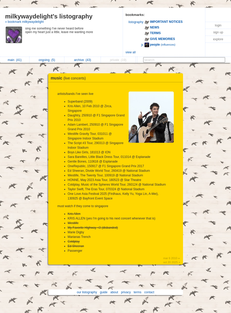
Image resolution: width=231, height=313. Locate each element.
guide (103, 292)
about (114, 292)
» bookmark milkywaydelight (24, 22)
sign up (218, 32)
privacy (126, 292)
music (70, 78)
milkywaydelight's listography (48, 16)
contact (149, 292)
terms (137, 292)
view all (131, 52)
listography (136, 22)
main (15, 60)
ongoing (46, 60)
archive (82, 60)
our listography (87, 292)
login (218, 25)
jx (142, 45)
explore (218, 39)
